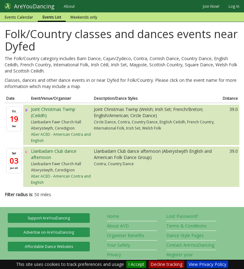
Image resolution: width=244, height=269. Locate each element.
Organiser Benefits (125, 235)
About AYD (118, 226)
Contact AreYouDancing (190, 245)
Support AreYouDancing (49, 218)
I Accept (136, 264)
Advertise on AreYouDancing (49, 232)
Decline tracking (166, 264)
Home (113, 216)
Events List (51, 17)
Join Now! (211, 6)
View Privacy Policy (207, 264)
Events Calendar (19, 17)
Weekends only (83, 17)
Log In (234, 6)
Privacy (114, 255)
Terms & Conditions (186, 226)
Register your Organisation (179, 258)
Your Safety (118, 245)
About (69, 6)
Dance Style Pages (185, 235)
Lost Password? (182, 216)
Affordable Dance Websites (49, 246)
